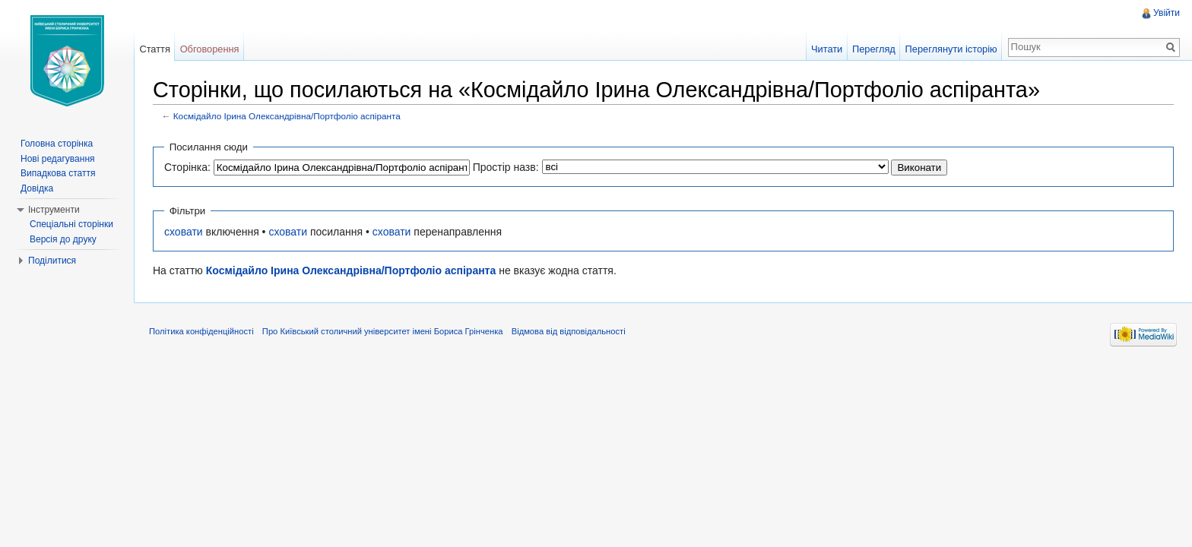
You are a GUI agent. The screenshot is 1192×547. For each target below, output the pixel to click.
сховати (183, 232)
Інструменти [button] (54, 209)
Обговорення (209, 49)
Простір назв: (506, 167)
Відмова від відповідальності (569, 331)
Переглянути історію (951, 49)
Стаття (154, 49)
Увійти (1166, 13)
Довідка (37, 188)
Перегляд (874, 49)
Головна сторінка (57, 143)
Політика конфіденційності (201, 331)
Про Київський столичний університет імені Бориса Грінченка (382, 331)
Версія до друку (63, 239)
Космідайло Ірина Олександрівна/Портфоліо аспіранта (287, 116)
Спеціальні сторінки (71, 224)
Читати (826, 49)
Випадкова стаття (58, 173)
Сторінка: (187, 167)
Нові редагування (58, 158)
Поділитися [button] (52, 260)
